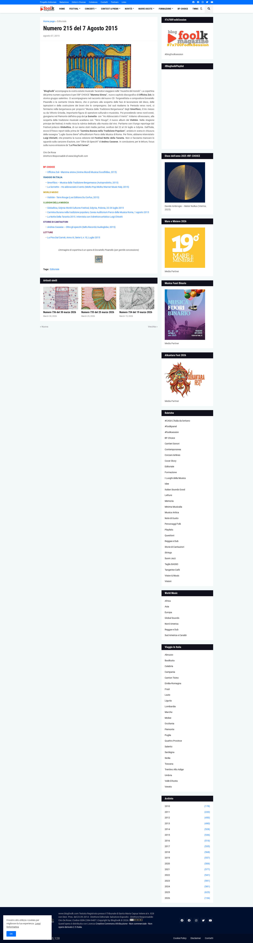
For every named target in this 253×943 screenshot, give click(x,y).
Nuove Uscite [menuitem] (145, 8)
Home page (49, 21)
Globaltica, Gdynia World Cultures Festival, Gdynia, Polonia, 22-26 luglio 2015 (85, 208)
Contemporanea (173, 449)
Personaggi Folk (173, 524)
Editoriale (61, 21)
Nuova (45, 326)
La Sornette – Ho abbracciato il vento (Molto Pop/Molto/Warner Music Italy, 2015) (88, 187)
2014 (187, 829)
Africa (168, 601)
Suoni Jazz (170, 558)
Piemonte (169, 729)
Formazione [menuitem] (165, 8)
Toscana (169, 764)
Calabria (169, 666)
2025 (187, 892)
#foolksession (172, 432)
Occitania (169, 723)
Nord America (171, 623)
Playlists (169, 529)
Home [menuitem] (62, 8)
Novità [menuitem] (128, 8)
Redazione (64, 2)
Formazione (171, 472)
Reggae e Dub (171, 541)
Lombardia (170, 706)
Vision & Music (172, 575)
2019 (187, 858)
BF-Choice (170, 438)
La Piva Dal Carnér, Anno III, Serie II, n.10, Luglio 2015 (73, 237)
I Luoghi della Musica (175, 478)
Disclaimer (196, 938)
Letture (168, 495)
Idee (167, 483)
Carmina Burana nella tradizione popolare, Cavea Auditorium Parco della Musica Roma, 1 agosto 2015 (98, 212)
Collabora (93, 2)
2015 (187, 835)
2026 (187, 898)
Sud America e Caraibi (176, 635)
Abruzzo (169, 654)
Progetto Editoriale (48, 2)
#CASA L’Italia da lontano (177, 420)
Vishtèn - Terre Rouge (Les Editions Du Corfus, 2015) (73, 197)
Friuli (167, 689)
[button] (201, 9)
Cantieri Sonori (172, 443)
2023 (187, 881)
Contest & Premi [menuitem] (109, 8)
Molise (168, 718)
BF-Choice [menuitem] (183, 8)
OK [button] (11, 934)
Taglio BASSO (171, 564)
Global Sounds (172, 618)
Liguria (168, 700)
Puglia (168, 735)
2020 (187, 863)
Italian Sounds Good (175, 489)
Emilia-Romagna (173, 683)
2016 (187, 840)
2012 (187, 817)
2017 (187, 846)
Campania (170, 672)
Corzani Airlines (172, 455)
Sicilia (167, 758)
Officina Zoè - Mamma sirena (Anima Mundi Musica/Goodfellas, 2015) (82, 172)
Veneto (168, 786)
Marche (168, 712)
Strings (168, 552)
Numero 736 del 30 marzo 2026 (59, 312)
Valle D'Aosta (171, 781)
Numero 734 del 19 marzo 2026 (135, 312)
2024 (187, 886)
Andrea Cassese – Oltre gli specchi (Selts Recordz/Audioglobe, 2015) (81, 227)
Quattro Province (173, 740)
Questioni (169, 535)
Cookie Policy (180, 938)
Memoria (169, 501)
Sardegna (169, 752)
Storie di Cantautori (174, 547)
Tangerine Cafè (172, 570)
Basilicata (170, 660)
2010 (187, 806)
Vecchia (152, 326)
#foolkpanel (171, 426)
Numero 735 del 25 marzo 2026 (97, 312)
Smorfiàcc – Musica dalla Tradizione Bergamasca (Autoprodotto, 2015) (82, 182)
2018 (187, 852)
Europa (168, 612)
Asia (167, 606)
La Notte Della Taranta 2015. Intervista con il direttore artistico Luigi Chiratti (85, 216)
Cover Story (170, 461)
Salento (168, 746)
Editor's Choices (79, 2)
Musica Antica (172, 512)
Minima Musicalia (173, 507)
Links (124, 2)
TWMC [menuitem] (195, 8)
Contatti (104, 2)
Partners (114, 2)
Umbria (168, 775)
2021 (187, 869)
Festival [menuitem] (73, 8)
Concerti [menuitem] (90, 8)
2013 (187, 823)
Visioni (168, 581)
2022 (187, 875)
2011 (187, 812)
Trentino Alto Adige (174, 769)
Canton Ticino (172, 677)
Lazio (167, 695)
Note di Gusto (171, 518)
